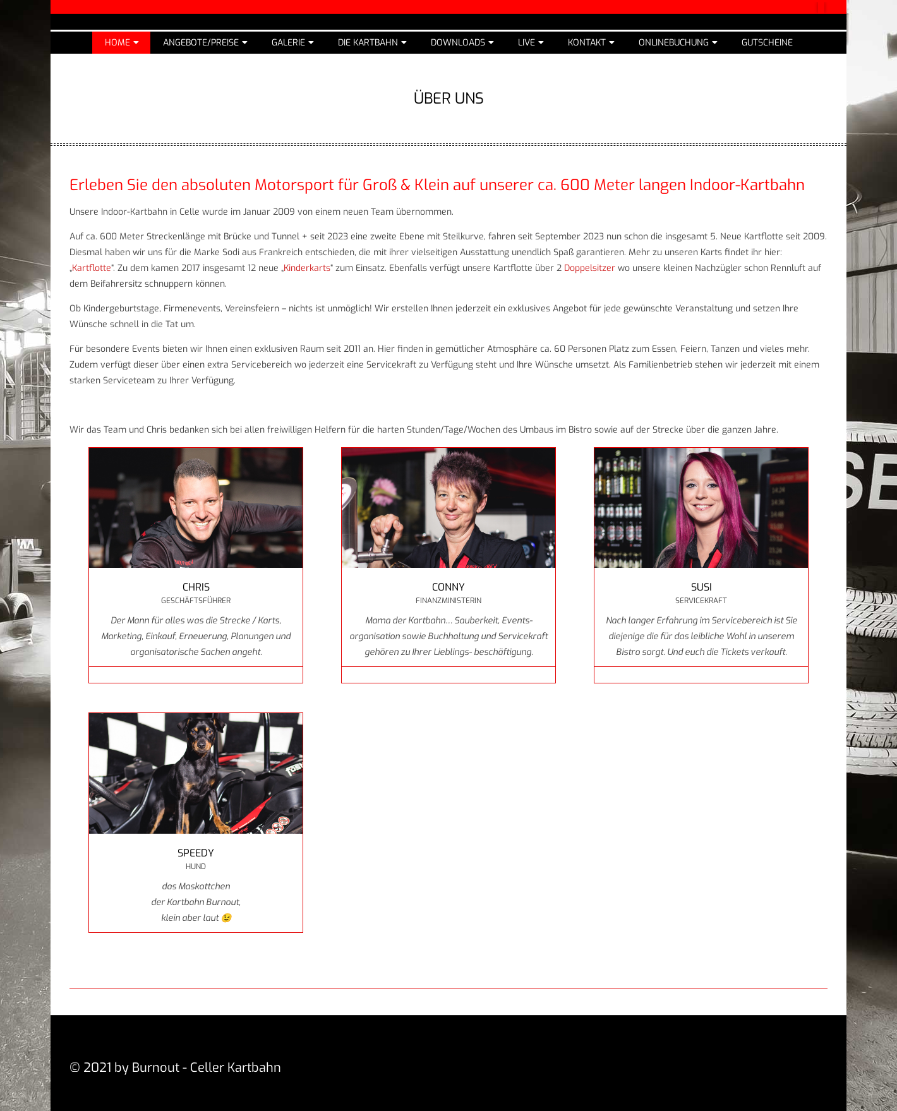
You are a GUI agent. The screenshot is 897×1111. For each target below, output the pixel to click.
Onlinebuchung (674, 43)
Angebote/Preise (201, 43)
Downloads (458, 43)
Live (526, 43)
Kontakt (587, 43)
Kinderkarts (307, 268)
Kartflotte (91, 268)
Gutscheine (767, 43)
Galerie (288, 43)
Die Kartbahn (368, 43)
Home (117, 43)
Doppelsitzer (589, 268)
